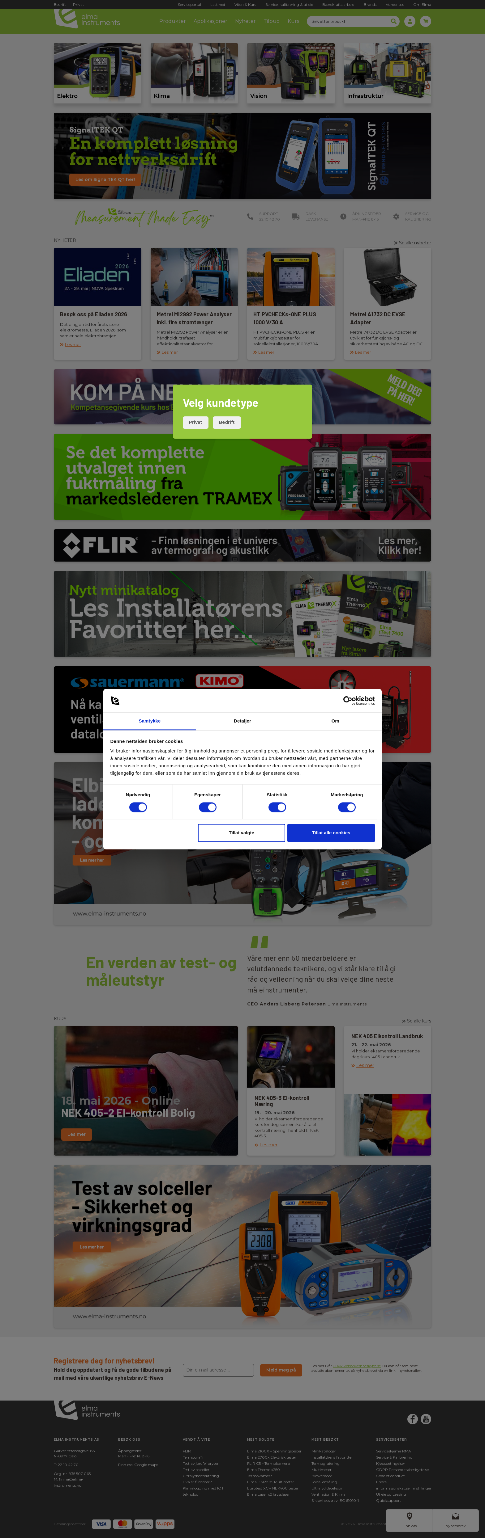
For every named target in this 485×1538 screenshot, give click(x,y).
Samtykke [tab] (150, 721)
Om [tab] (335, 721)
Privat (195, 422)
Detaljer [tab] (242, 721)
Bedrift (227, 422)
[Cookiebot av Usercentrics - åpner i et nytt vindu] (348, 700)
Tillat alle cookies (331, 833)
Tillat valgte (241, 833)
